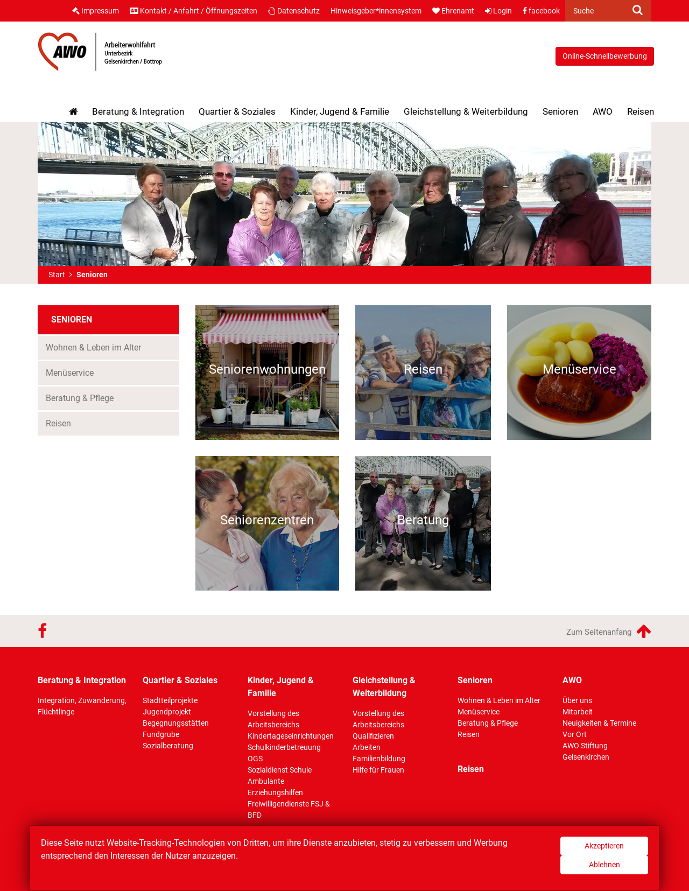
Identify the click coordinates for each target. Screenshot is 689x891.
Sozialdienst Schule (280, 770)
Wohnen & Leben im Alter (93, 347)
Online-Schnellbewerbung (605, 56)
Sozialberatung (168, 745)
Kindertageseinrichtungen (291, 736)
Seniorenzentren (267, 520)
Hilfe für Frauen (378, 770)
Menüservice (70, 373)
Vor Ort (575, 734)
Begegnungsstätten (176, 723)
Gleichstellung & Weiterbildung (466, 111)
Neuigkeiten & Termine (599, 723)
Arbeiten (367, 747)
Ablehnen (604, 864)
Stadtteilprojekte (170, 700)
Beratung (423, 520)
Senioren (563, 110)
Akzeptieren (604, 845)
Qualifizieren (373, 736)
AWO (603, 111)
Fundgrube (161, 734)
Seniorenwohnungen (267, 369)
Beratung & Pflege (80, 398)
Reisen (640, 111)
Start (56, 274)
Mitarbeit (578, 711)
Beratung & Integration (138, 111)
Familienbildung (379, 758)
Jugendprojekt (167, 711)
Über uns (577, 700)
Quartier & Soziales (237, 111)
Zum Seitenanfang (608, 631)
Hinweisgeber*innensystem (376, 10)
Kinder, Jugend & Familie (339, 111)
